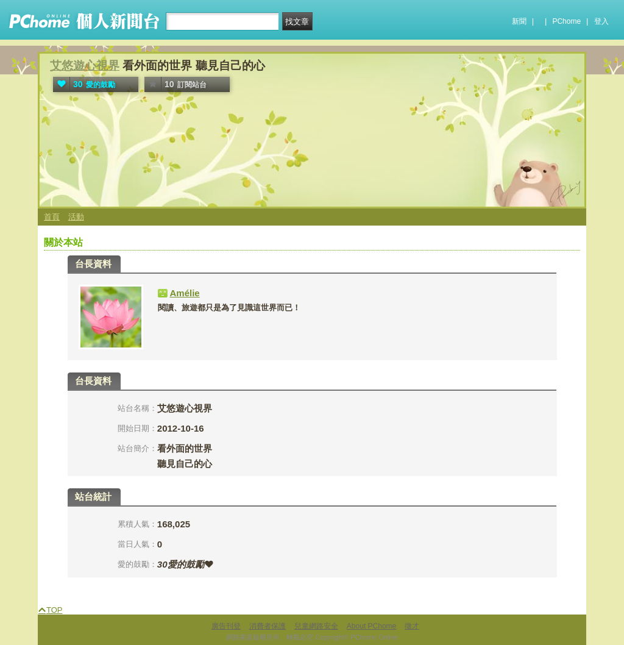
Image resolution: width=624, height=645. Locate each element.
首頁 (52, 216)
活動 (76, 216)
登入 (601, 21)
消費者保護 (267, 626)
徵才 (412, 626)
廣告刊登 (226, 626)
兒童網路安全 (316, 626)
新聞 (519, 21)
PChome (566, 21)
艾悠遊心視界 (84, 65)
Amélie (185, 293)
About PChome (371, 626)
